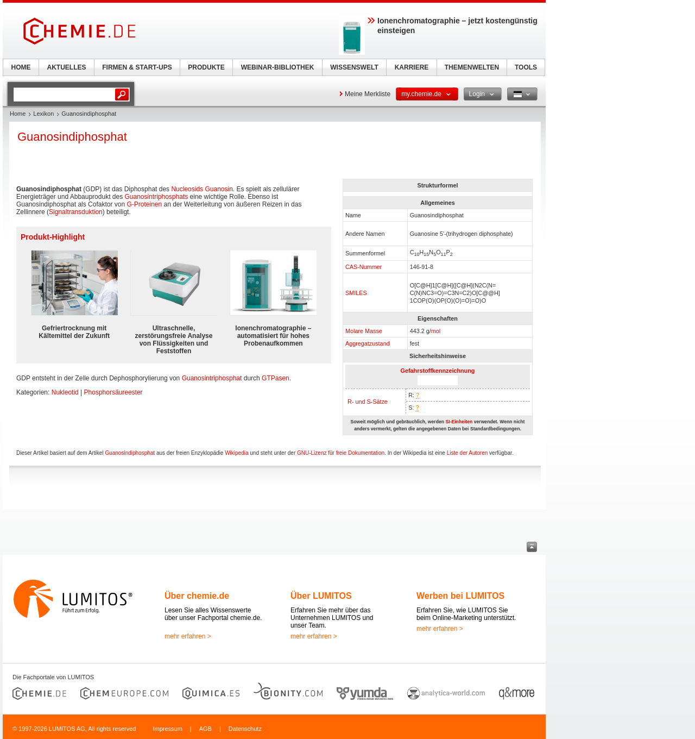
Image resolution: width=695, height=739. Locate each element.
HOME (21, 67)
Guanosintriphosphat (212, 378)
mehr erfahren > (188, 636)
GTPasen (275, 378)
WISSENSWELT (354, 67)
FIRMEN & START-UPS (137, 67)
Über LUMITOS (321, 595)
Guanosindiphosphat (130, 453)
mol (435, 331)
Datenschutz (245, 728)
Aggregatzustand (367, 343)
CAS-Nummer (363, 267)
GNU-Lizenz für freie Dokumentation (340, 453)
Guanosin (218, 189)
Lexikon (43, 113)
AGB (205, 728)
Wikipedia (236, 453)
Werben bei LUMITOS (460, 595)
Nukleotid (65, 392)
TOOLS (526, 67)
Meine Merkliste (367, 94)
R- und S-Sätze (368, 401)
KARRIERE (412, 67)
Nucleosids (187, 189)
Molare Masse (363, 331)
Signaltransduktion (76, 212)
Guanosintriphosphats (156, 197)
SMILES (356, 293)
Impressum (167, 728)
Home (18, 113)
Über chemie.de (197, 595)
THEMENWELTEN (472, 67)
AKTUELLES (66, 67)
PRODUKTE (206, 67)
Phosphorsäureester (113, 392)
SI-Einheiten (458, 421)
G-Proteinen (144, 204)
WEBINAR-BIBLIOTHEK (277, 67)
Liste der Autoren (467, 453)
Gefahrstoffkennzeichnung (438, 370)
